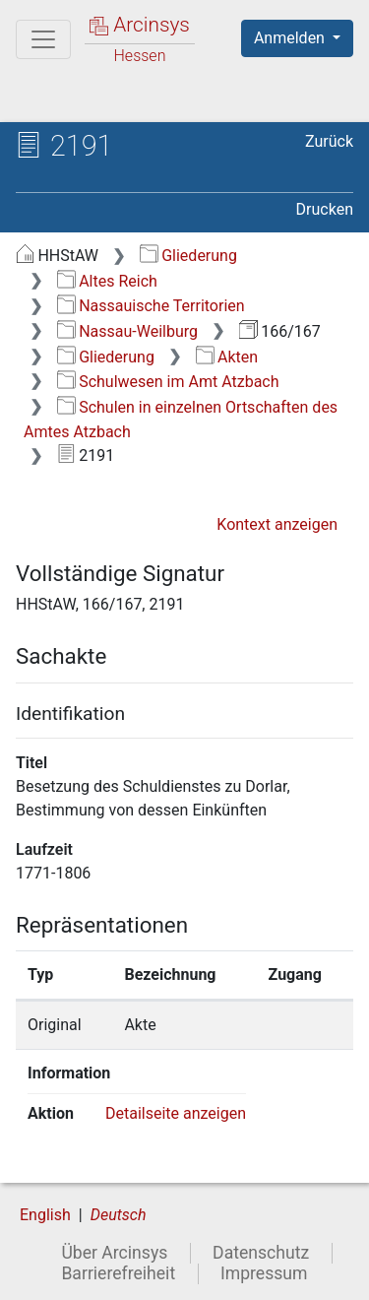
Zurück (329, 141)
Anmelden (291, 38)
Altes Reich (107, 281)
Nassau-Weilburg (127, 331)
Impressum (264, 1273)
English (45, 1214)
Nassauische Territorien (151, 305)
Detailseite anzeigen (175, 1113)
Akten (227, 357)
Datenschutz (261, 1253)
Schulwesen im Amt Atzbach (168, 381)
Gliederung (188, 255)
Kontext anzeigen (277, 524)
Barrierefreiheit (118, 1273)
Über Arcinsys (114, 1253)
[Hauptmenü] (43, 39)
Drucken (324, 209)
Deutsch (119, 1214)
